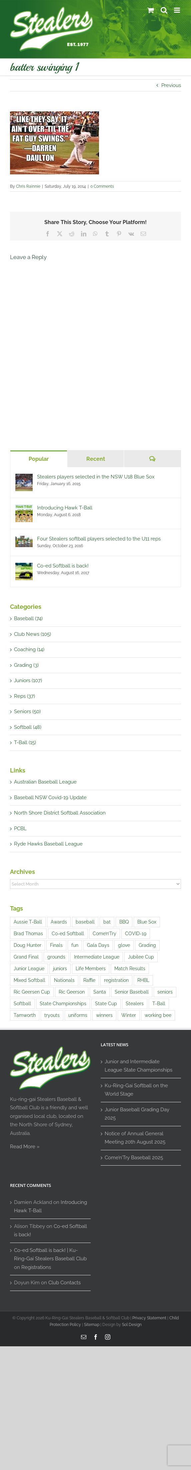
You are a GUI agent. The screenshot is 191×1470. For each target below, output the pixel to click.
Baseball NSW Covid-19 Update (50, 798)
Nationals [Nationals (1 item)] (64, 980)
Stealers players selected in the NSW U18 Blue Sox (96, 477)
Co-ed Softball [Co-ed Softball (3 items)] (68, 933)
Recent (95, 459)
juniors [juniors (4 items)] (60, 968)
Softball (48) (27, 727)
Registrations (36, 1267)
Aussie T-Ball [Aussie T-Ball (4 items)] (28, 922)
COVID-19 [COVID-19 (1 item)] (135, 933)
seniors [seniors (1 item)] (165, 992)
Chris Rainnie (28, 186)
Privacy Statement (149, 1318)
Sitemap (91, 1324)
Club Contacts (64, 1283)
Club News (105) (32, 634)
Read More (22, 1147)
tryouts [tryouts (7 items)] (52, 1015)
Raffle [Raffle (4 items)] (89, 980)
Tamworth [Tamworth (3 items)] (25, 1015)
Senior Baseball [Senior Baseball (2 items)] (132, 992)
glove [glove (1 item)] (124, 945)
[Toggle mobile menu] (177, 10)
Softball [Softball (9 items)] (22, 1003)
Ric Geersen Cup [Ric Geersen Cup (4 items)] (32, 992)
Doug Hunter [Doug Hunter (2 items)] (27, 945)
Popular (39, 459)
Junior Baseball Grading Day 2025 (137, 1114)
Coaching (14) (29, 649)
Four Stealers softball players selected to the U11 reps (99, 539)
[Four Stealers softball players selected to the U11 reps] (24, 540)
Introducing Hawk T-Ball (64, 508)
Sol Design (132, 1324)
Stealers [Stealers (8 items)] (135, 1003)
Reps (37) (24, 696)
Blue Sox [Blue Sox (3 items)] (146, 922)
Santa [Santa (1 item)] (99, 992)
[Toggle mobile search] (164, 10)
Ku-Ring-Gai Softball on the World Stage (136, 1090)
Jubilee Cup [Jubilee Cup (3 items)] (141, 957)
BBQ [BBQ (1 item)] (124, 922)
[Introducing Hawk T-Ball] (24, 509)
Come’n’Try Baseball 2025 (134, 1158)
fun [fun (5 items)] (74, 945)
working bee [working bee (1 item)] (158, 1015)
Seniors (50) (27, 711)
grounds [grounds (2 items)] (56, 957)
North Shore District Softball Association (60, 813)
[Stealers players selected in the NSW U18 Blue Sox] (24, 478)
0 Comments (102, 186)
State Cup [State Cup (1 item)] (106, 1003)
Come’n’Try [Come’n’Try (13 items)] (104, 933)
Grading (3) (26, 665)
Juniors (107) (28, 680)
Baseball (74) (28, 618)
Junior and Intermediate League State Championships (138, 1066)
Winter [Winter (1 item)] (128, 1015)
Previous (171, 85)
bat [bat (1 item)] (107, 922)
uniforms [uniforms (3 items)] (77, 1015)
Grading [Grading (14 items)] (147, 945)
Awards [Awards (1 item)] (59, 922)
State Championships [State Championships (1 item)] (63, 1003)
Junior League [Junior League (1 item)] (29, 968)
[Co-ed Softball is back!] (24, 567)
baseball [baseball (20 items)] (85, 922)
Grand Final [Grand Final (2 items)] (26, 957)
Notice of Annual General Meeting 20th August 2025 (135, 1138)
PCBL (20, 829)
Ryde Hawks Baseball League (48, 844)
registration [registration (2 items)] (116, 980)
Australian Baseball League (45, 782)
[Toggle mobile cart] (150, 10)
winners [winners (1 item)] (104, 1015)
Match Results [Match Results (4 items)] (129, 968)
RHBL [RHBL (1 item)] (143, 980)
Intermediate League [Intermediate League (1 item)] (96, 957)
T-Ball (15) (25, 743)
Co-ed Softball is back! (63, 566)
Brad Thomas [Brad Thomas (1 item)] (28, 933)
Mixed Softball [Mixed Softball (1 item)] (29, 980)
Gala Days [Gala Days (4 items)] (98, 945)
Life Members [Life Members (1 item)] (91, 968)
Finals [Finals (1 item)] (56, 945)
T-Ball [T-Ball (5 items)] (158, 1003)
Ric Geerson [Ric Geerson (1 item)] (72, 992)
